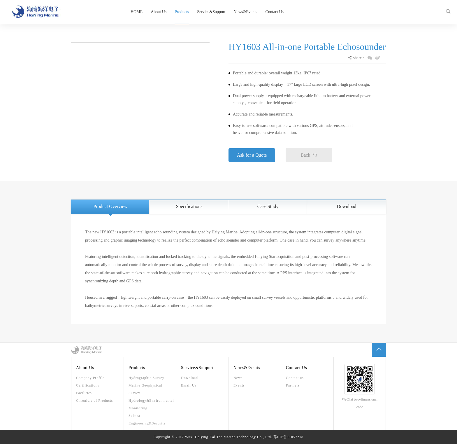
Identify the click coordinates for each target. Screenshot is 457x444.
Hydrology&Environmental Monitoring (150, 404)
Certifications (87, 385)
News (237, 378)
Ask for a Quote (252, 155)
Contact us (295, 378)
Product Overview (111, 206)
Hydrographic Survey (146, 378)
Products (182, 12)
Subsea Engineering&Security (147, 419)
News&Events (245, 12)
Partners (293, 385)
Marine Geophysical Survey (145, 389)
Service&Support (211, 12)
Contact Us (274, 12)
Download (346, 206)
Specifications (189, 206)
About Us (158, 12)
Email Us (188, 385)
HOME (137, 12)
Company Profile (90, 378)
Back (309, 155)
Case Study (267, 206)
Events (239, 385)
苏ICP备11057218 (288, 437)
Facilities (84, 393)
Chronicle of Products (94, 400)
